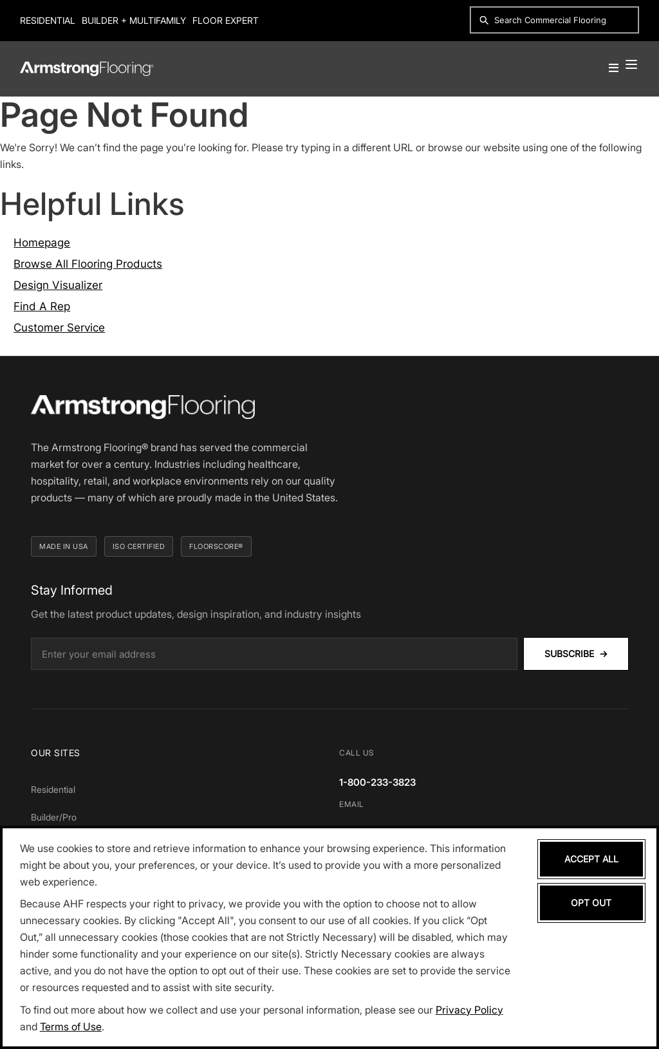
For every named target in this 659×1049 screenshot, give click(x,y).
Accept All (591, 858)
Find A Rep (42, 306)
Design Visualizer (58, 285)
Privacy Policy (469, 1009)
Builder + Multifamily (134, 20)
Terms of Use (71, 1026)
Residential (47, 20)
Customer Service (59, 327)
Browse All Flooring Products (88, 263)
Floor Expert (225, 20)
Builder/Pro (54, 817)
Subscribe (576, 654)
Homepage (42, 242)
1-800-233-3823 (377, 782)
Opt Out (591, 902)
